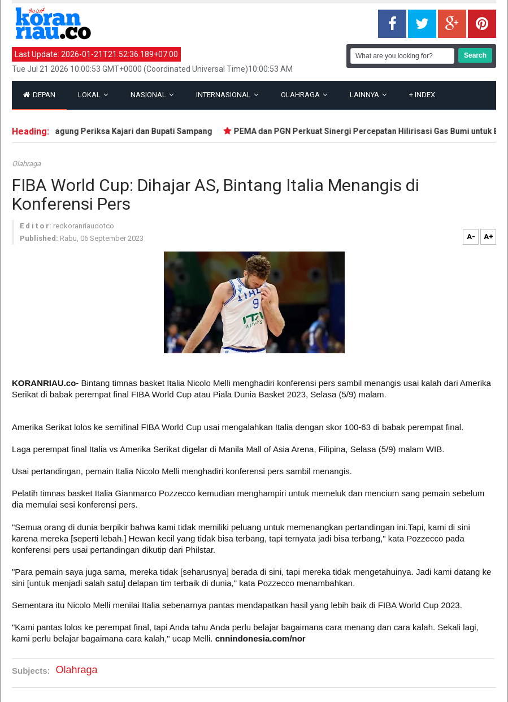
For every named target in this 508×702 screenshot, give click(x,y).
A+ (488, 236)
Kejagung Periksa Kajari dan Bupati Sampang (130, 131)
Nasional (152, 94)
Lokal (93, 94)
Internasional (227, 94)
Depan (39, 94)
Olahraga (304, 94)
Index (422, 94)
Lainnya (368, 94)
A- (471, 236)
